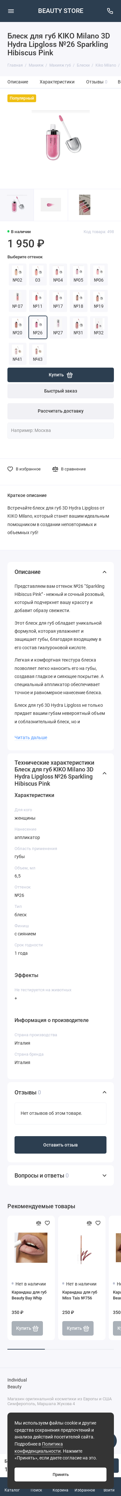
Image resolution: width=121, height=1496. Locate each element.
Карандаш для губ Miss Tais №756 (79, 1295)
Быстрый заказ (60, 391)
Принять (61, 1474)
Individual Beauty (17, 1383)
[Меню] (11, 11)
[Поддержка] (110, 11)
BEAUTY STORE (60, 11)
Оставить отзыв (60, 1145)
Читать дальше (31, 737)
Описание (17, 82)
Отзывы (97, 82)
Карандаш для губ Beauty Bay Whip (29, 1295)
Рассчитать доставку (61, 411)
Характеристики (57, 82)
